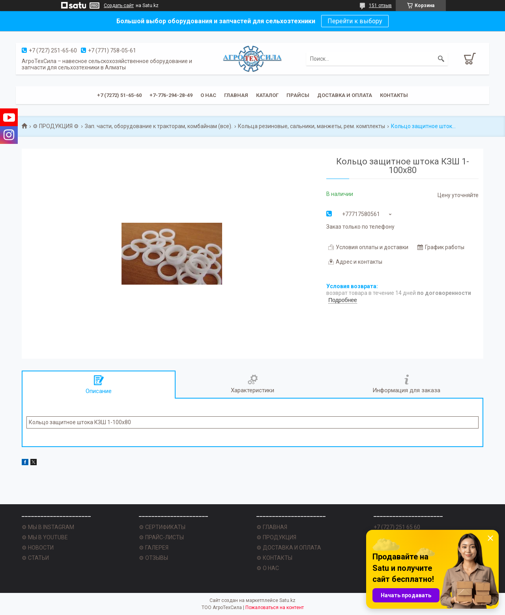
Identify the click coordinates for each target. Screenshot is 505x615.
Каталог (267, 95)
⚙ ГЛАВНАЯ (271, 527)
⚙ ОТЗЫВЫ (153, 558)
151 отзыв (380, 5)
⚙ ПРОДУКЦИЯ (276, 537)
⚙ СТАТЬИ (35, 558)
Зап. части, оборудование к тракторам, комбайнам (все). (158, 126)
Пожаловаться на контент (274, 607)
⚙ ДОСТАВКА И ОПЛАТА (288, 547)
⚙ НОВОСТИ (38, 547)
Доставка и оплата (344, 95)
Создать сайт (119, 5)
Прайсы (297, 95)
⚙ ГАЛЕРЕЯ (153, 547)
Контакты (394, 95)
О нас (208, 95)
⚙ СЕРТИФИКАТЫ (162, 527)
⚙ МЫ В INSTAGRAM (48, 527)
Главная (236, 95)
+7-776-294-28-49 (171, 95)
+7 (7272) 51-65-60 (119, 95)
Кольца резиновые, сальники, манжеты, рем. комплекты (311, 126)
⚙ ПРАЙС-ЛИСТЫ (161, 537)
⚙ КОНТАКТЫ (274, 558)
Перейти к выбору (354, 21)
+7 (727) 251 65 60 (397, 527)
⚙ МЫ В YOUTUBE (45, 537)
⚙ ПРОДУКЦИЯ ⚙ (56, 126)
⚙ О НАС (267, 568)
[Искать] (441, 58)
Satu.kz (287, 600)
